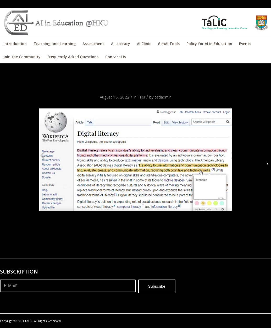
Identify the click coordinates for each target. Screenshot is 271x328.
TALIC (28, 321)
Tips (141, 97)
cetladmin (163, 97)
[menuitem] (15, 43)
